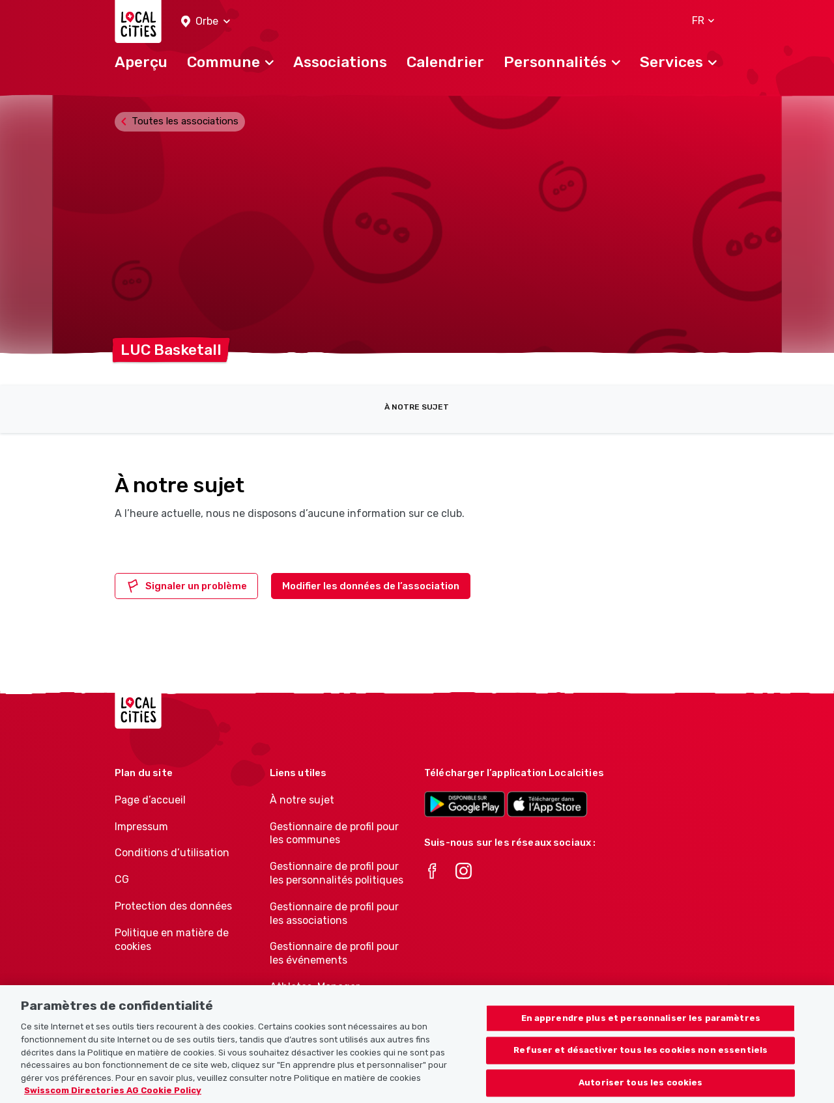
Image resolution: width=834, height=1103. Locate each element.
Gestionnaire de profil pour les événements (334, 953)
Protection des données (173, 906)
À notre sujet (416, 407)
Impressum (141, 826)
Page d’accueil (150, 800)
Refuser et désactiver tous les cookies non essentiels (640, 1067)
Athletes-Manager (315, 987)
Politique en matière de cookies (172, 940)
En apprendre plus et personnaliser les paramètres (640, 1035)
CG (122, 879)
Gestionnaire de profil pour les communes (334, 833)
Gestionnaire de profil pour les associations (334, 914)
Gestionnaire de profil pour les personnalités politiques (336, 873)
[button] (205, 22)
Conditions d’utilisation (172, 852)
